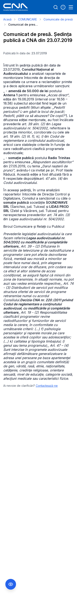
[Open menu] (71, 7)
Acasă (7, 19)
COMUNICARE (27, 19)
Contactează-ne (47, 385)
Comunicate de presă (58, 19)
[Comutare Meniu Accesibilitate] (10, 584)
